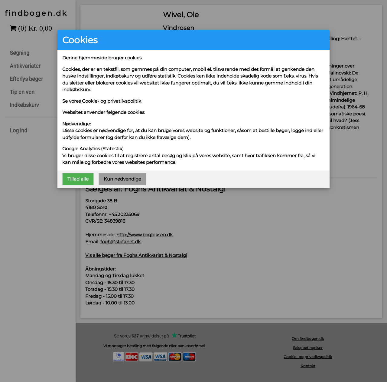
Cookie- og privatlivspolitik (111, 101)
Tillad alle (78, 179)
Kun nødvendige (122, 179)
